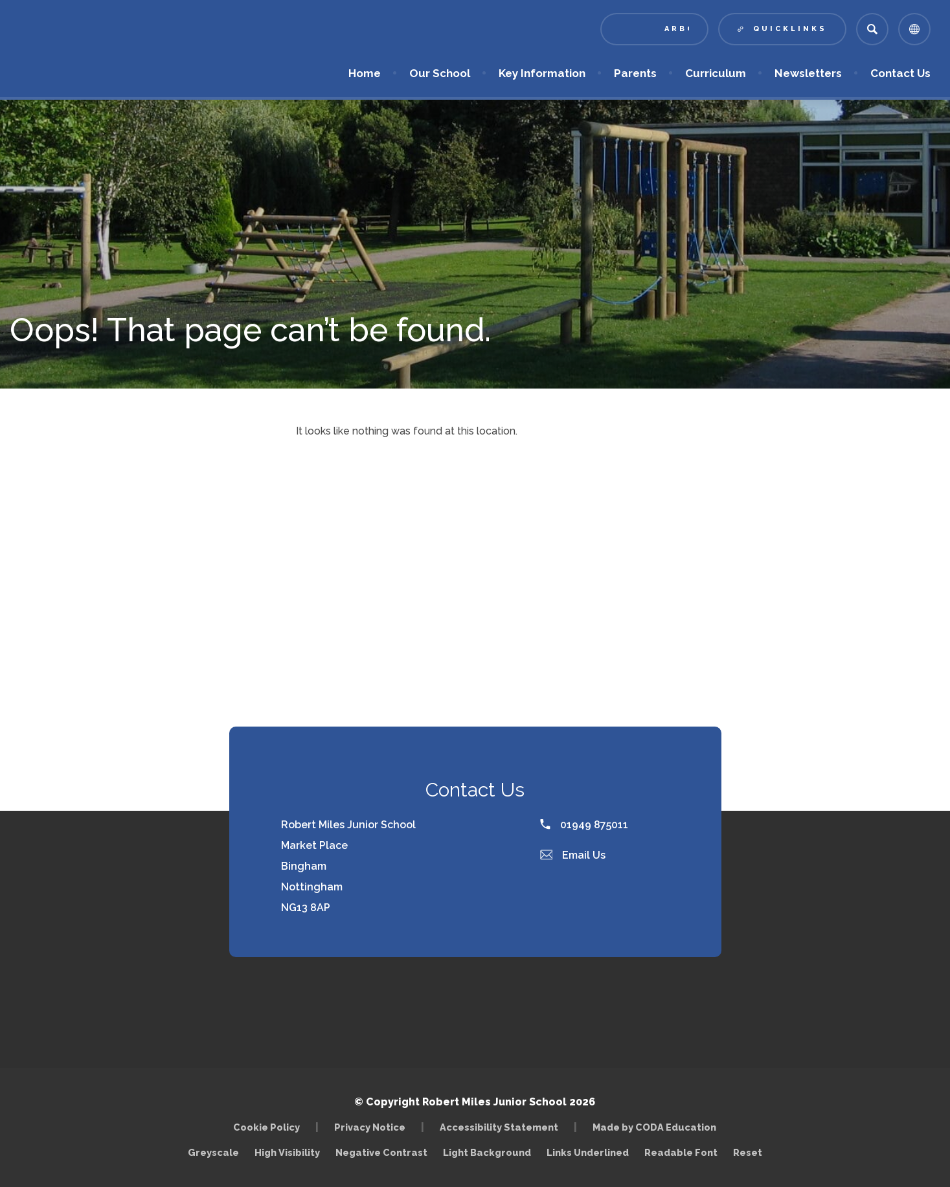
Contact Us (900, 73)
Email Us (573, 855)
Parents (635, 73)
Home (364, 73)
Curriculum (715, 73)
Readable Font (681, 1152)
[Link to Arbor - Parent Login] (654, 29)
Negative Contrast (381, 1152)
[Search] (872, 29)
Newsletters (808, 73)
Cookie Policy (266, 1127)
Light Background (487, 1152)
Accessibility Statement (499, 1127)
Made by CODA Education (654, 1127)
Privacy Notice (369, 1127)
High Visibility (287, 1152)
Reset (747, 1152)
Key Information (542, 73)
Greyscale (213, 1152)
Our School (439, 73)
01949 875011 (584, 825)
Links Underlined (588, 1152)
